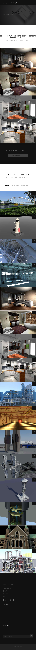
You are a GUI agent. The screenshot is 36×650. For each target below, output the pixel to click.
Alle (7, 185)
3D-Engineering (18, 187)
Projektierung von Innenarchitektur (17, 12)
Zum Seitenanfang (18, 647)
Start (4, 12)
